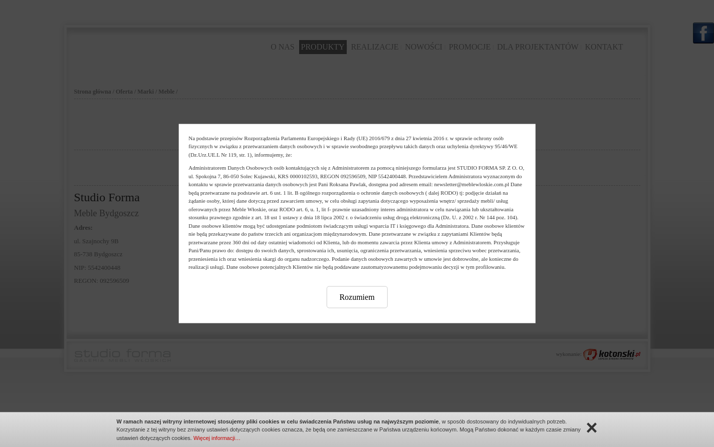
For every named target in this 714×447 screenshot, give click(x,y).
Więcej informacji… (217, 438)
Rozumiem (356, 296)
